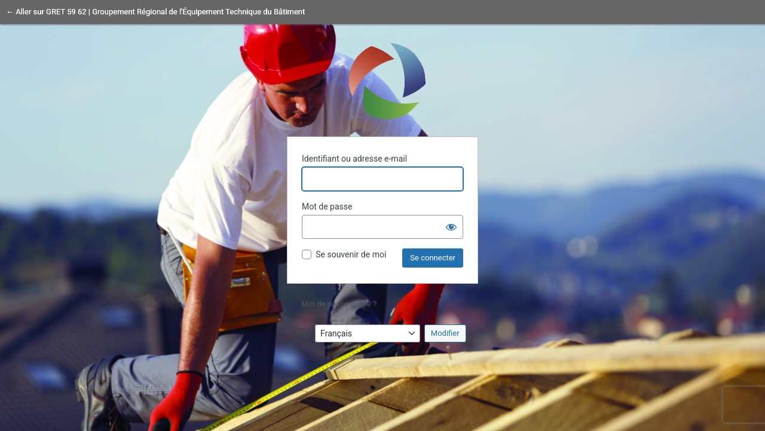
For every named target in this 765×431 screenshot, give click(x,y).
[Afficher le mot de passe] (451, 227)
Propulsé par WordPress (382, 80)
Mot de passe (327, 206)
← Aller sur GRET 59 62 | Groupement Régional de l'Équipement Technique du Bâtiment (155, 11)
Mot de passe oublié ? (339, 303)
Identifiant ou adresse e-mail (354, 158)
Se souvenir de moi (351, 254)
